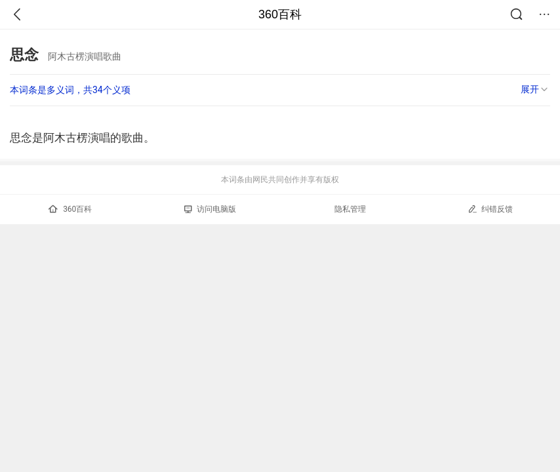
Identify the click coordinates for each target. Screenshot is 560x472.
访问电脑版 (210, 209)
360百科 (280, 14)
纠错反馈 (490, 209)
